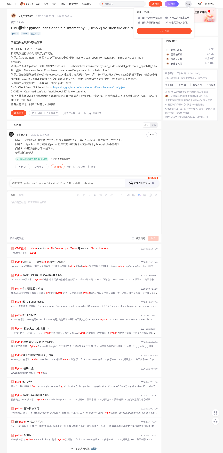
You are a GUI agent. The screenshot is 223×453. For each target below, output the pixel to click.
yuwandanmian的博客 (22, 372)
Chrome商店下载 (174, 108)
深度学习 (35, 34)
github (24, 34)
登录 (188, 4)
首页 (13, 22)
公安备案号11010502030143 (183, 96)
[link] (13, 22)
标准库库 (24, 435)
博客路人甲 (22, 134)
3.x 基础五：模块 (29, 288)
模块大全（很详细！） (32, 328)
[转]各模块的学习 (29, 421)
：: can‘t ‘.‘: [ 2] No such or (61, 248)
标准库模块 (25, 315)
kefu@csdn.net (188, 78)
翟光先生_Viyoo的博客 (22, 399)
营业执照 (203, 96)
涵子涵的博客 (18, 333)
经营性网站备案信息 (197, 92)
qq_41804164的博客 (21, 279)
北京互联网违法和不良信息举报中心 (183, 100)
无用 (38, 167)
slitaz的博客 (17, 439)
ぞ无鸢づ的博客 (19, 252)
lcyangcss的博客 (19, 412)
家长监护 (207, 100)
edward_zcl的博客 (20, 359)
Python (22, 22)
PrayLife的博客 (18, 426)
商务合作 (197, 85)
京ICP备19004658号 (175, 92)
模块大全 (24, 368)
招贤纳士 (183, 85)
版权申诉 (169, 113)
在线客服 (202, 78)
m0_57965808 (26, 16)
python (15, 34)
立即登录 (164, 31)
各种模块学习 (27, 408)
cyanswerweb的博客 (21, 266)
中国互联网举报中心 (175, 104)
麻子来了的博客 (19, 346)
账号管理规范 (191, 108)
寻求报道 (210, 85)
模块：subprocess (29, 301)
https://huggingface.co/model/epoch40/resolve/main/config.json (89, 87)
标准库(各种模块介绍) (31, 395)
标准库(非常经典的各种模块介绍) (38, 275)
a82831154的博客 (20, 293)
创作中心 (209, 4)
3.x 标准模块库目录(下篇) (34, 355)
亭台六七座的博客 (20, 386)
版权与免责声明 (207, 108)
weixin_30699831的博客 (23, 306)
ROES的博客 (17, 319)
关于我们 (169, 85)
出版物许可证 (182, 113)
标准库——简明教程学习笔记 (40, 261)
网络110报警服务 (196, 104)
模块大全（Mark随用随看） (35, 341)
